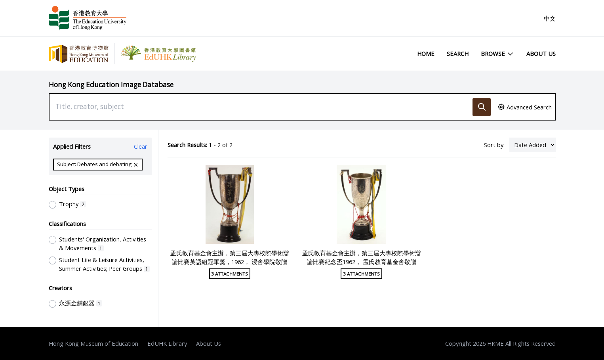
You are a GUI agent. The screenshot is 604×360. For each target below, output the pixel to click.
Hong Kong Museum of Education (93, 343)
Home (425, 53)
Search (458, 53)
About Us (541, 53)
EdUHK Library (167, 343)
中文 (550, 18)
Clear (140, 146)
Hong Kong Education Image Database (111, 84)
